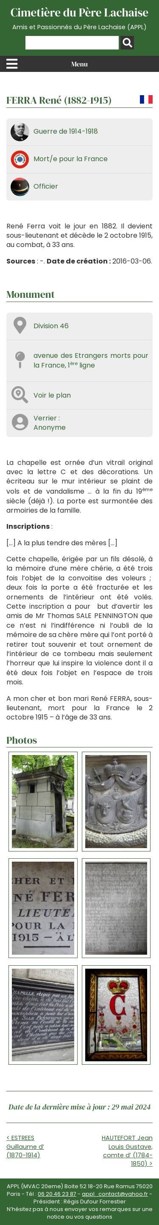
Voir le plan (52, 395)
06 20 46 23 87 (57, 1194)
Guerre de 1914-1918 (65, 131)
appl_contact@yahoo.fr (115, 1194)
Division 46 (51, 326)
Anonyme (49, 427)
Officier (45, 186)
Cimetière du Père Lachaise (79, 18)
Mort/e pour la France (70, 159)
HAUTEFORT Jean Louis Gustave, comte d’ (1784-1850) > (127, 1150)
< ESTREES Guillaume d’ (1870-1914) (25, 1146)
